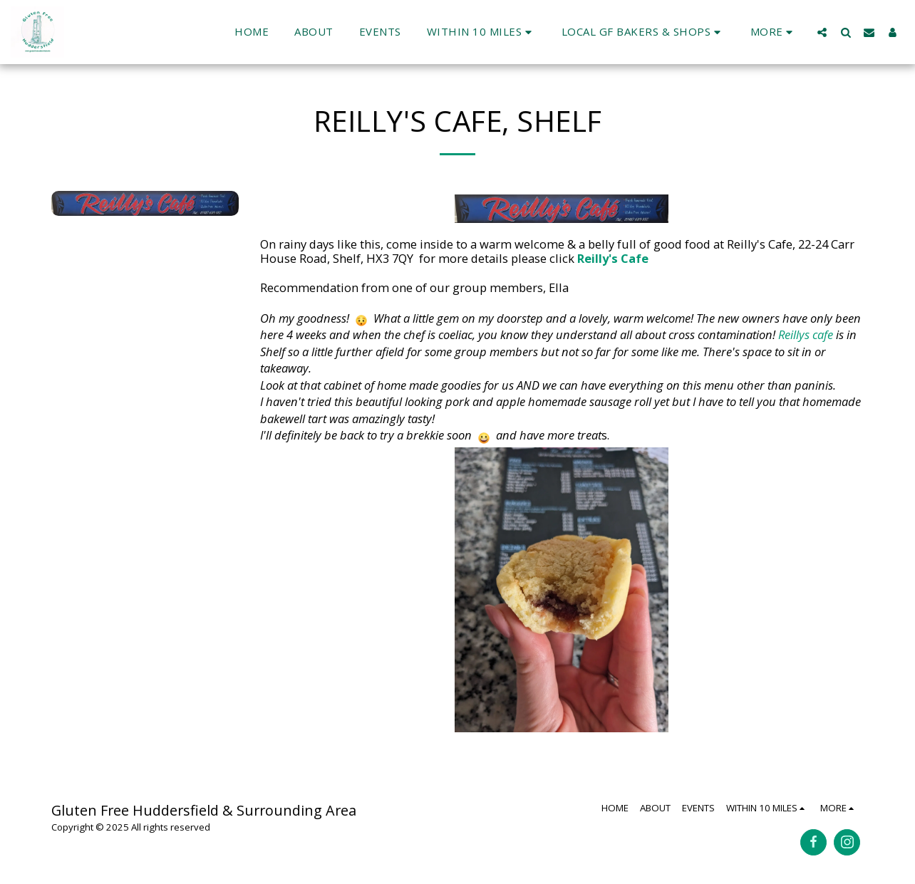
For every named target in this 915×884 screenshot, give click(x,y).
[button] (481, 31)
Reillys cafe (805, 334)
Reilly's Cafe (614, 258)
